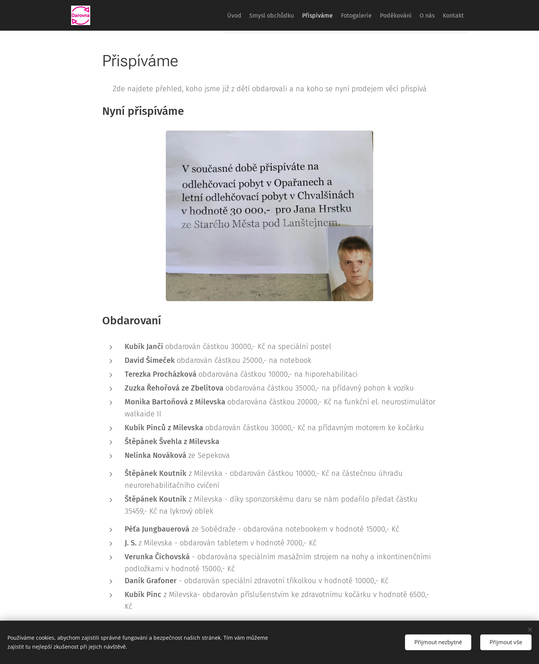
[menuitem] (199, 15)
